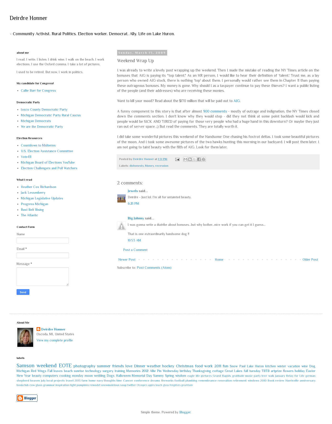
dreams (155, 380)
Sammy (158, 375)
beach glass (162, 385)
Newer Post (126, 259)
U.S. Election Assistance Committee (47, 151)
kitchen (270, 366)
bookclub (23, 385)
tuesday (254, 371)
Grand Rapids (222, 375)
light (73, 385)
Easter (310, 371)
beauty (37, 375)
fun (225, 366)
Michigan (23, 371)
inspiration (62, 385)
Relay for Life (295, 375)
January (280, 375)
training (120, 371)
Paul (242, 366)
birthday (185, 371)
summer (104, 366)
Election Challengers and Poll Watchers (49, 168)
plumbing (191, 380)
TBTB (266, 371)
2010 (263, 380)
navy (100, 380)
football (179, 380)
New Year (24, 375)
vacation (294, 366)
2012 (145, 371)
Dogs (111, 375)
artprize (276, 371)
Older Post (310, 259)
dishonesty (136, 165)
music (249, 375)
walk (271, 375)
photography (85, 366)
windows (253, 380)
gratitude (238, 375)
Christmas (185, 366)
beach (68, 371)
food (199, 366)
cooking (65, 375)
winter (281, 366)
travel (70, 380)
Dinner (139, 366)
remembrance (207, 380)
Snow (234, 366)
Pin (159, 371)
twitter (131, 385)
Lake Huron (255, 366)
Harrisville (292, 380)
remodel (95, 385)
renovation (225, 380)
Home (219, 259)
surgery (107, 371)
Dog (312, 366)
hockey (168, 366)
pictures (206, 375)
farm (85, 380)
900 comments (215, 111)
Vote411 (26, 157)
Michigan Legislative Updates (42, 198)
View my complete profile (55, 340)
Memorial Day (142, 375)
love (128, 366)
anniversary (307, 380)
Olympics (142, 385)
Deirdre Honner (28, 18)
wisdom (180, 375)
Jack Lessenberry (33, 192)
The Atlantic (29, 215)
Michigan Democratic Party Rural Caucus (51, 115)
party (257, 375)
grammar (49, 385)
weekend (47, 365)
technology (93, 371)
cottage (218, 371)
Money (149, 165)
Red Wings (38, 371)
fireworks (167, 380)
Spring (169, 375)
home (92, 380)
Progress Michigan (34, 204)
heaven (35, 380)
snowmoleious (110, 385)
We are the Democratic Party (42, 126)
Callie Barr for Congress (38, 90)
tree (264, 375)
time (119, 380)
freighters (175, 385)
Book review (275, 380)
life (198, 375)
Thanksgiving (201, 371)
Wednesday (171, 371)
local (49, 380)
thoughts (109, 380)
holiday (300, 371)
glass (39, 385)
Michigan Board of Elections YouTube (48, 162)
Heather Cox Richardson (38, 187)
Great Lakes (233, 371)
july (43, 380)
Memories (133, 371)
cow (32, 385)
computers (50, 375)
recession (161, 165)
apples (151, 385)
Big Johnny (136, 218)
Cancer (128, 380)
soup (123, 385)
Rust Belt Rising (32, 210)
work (208, 366)
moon (89, 375)
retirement (240, 380)
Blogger (184, 412)
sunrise (79, 371)
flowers (288, 371)
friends (118, 366)
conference (141, 380)
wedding (100, 375)
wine (304, 366)
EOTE (65, 365)
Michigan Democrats (36, 121)
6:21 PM (133, 203)
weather (154, 366)
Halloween (123, 375)
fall (246, 371)
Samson (26, 365)
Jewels (133, 191)
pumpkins (83, 385)
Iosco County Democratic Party (44, 109)
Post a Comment (135, 250)
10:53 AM (134, 240)
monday (77, 375)
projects (59, 380)
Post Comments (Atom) (154, 267)
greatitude (187, 385)
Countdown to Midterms (38, 145)
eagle (191, 375)
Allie (153, 371)
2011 (217, 366)
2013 (77, 380)
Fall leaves (55, 371)
